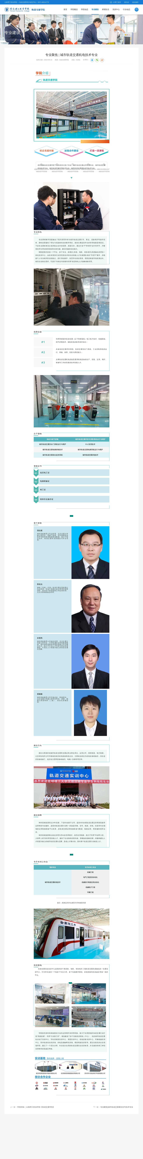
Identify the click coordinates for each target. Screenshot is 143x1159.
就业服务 (135, 2)
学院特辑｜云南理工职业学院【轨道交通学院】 (36, 1107)
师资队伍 (109, 9)
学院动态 (86, 9)
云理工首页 (116, 2)
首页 (65, 9)
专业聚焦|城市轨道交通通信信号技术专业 (116, 1107)
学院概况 (75, 9)
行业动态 (133, 9)
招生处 (126, 2)
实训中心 (121, 9)
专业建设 (97, 9)
